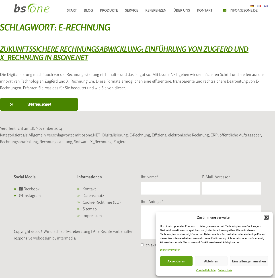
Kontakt (205, 10)
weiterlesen (50, 106)
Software (81, 141)
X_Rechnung (101, 141)
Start (72, 10)
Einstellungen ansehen (249, 261)
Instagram (30, 195)
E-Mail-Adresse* (216, 176)
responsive (23, 237)
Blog (88, 10)
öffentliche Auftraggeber (240, 134)
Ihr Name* (150, 176)
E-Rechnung (139, 134)
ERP (214, 134)
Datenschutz (225, 270)
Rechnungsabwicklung (19, 141)
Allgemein (37, 134)
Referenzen (155, 10)
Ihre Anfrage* (152, 201)
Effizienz (159, 134)
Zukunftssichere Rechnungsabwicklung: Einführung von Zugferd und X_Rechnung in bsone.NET (124, 53)
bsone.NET (91, 134)
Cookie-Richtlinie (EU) (102, 202)
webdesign (42, 237)
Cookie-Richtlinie (205, 270)
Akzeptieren (176, 261)
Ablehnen (211, 261)
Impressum (92, 215)
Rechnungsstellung (56, 141)
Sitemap (90, 208)
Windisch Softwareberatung (67, 231)
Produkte (109, 10)
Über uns (181, 10)
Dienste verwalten (170, 249)
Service (131, 10)
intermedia (66, 237)
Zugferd (120, 141)
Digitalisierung (115, 134)
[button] (266, 217)
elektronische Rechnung (188, 134)
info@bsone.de (244, 10)
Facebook (29, 188)
